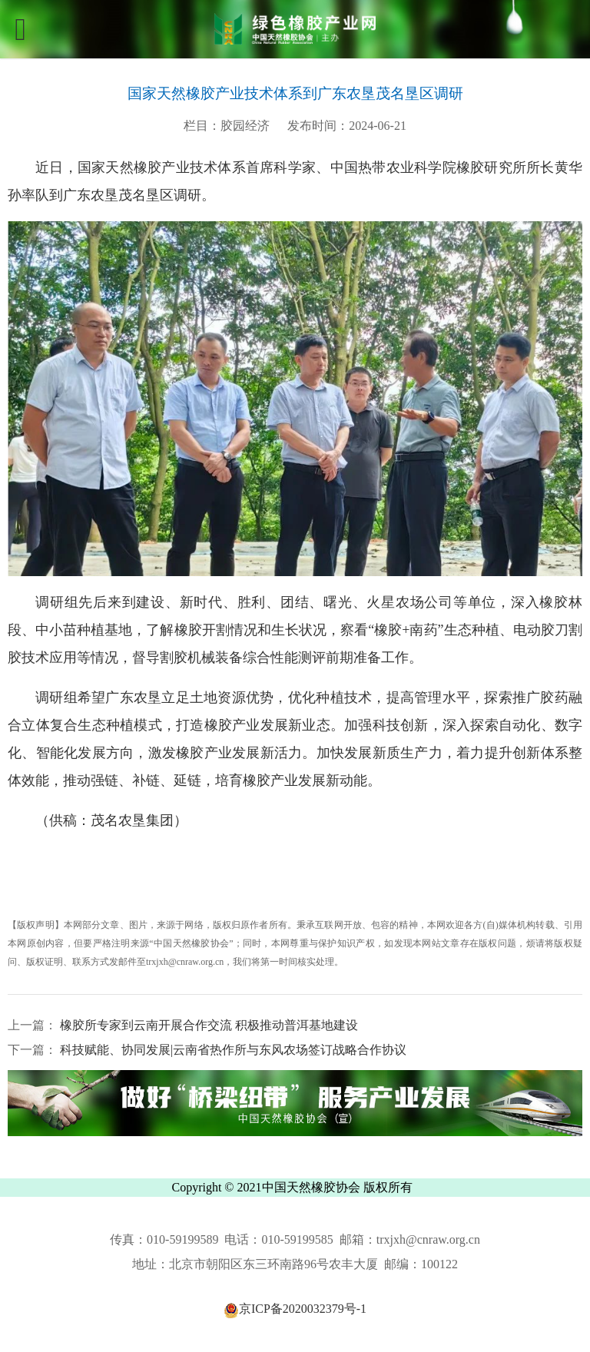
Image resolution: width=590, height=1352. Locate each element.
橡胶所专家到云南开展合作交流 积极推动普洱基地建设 (207, 1025)
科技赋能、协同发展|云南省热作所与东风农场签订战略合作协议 (231, 1049)
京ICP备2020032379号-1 (295, 1308)
